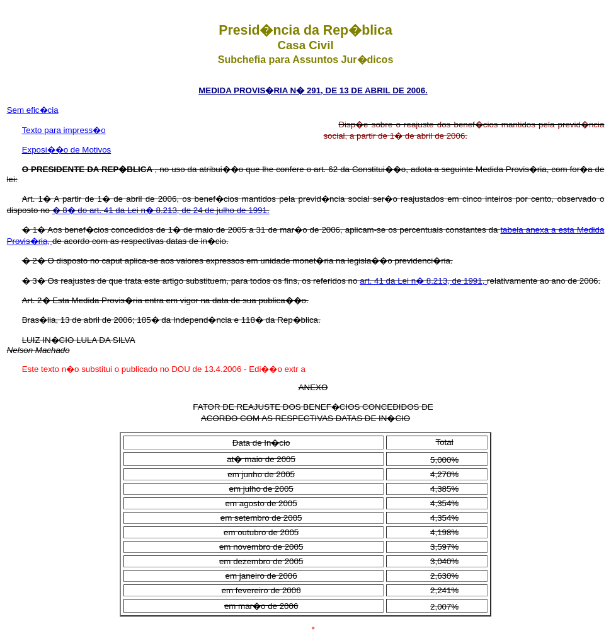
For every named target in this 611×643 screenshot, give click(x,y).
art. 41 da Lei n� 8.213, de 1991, (423, 281)
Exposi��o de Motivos (66, 149)
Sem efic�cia (33, 110)
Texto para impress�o (64, 130)
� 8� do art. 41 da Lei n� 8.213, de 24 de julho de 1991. (161, 210)
